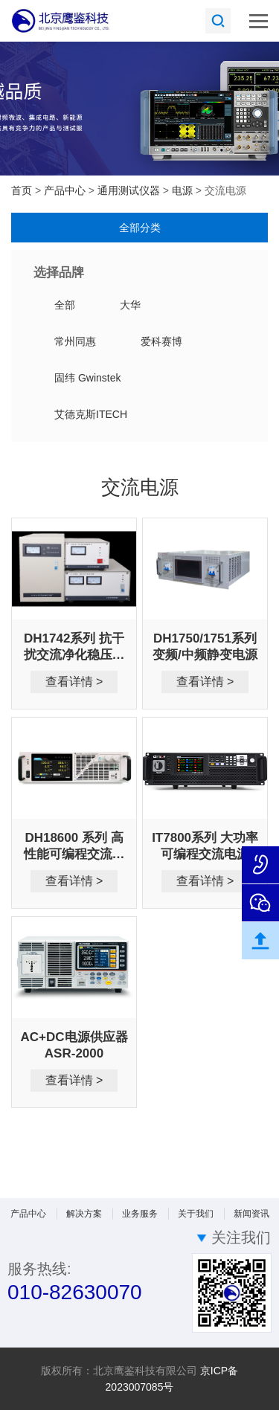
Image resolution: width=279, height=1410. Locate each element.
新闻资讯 (251, 1213)
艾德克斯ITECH (90, 414)
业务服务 (140, 1213)
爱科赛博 (161, 341)
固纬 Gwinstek (87, 378)
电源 (184, 190)
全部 (64, 305)
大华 (130, 305)
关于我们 (196, 1213)
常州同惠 (75, 341)
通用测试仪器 (130, 190)
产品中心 (66, 190)
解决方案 (84, 1213)
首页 (21, 190)
